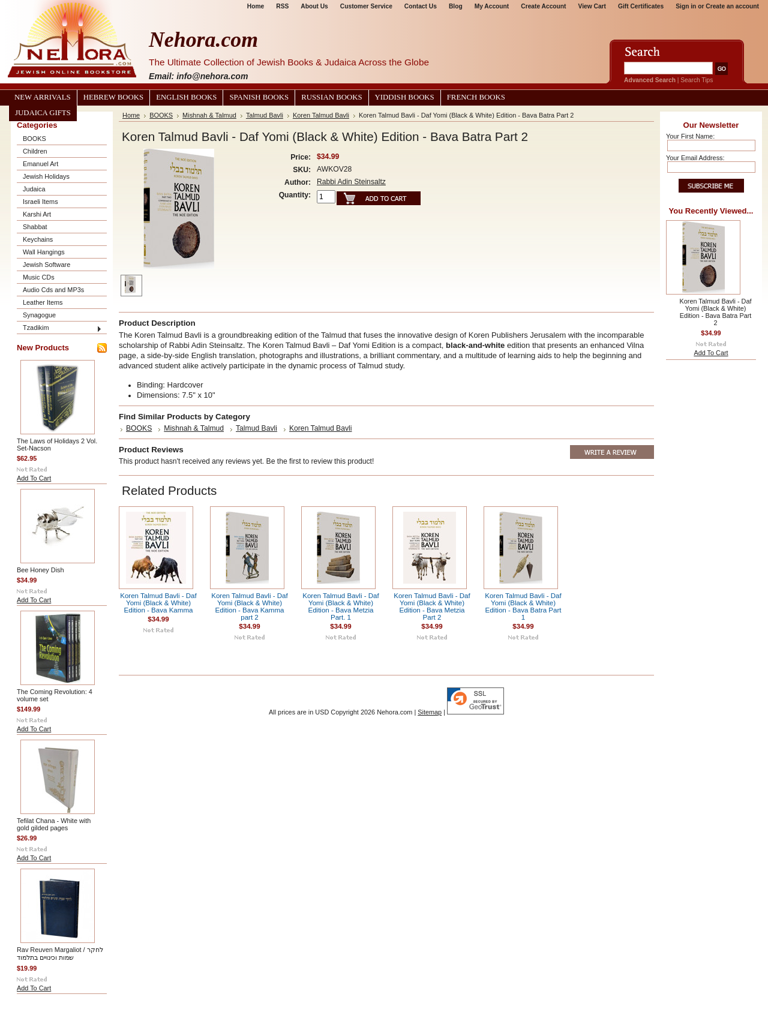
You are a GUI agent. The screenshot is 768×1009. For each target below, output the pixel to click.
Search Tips (696, 80)
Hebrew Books (113, 97)
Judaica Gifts (43, 113)
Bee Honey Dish (40, 569)
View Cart (592, 6)
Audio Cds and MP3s (53, 289)
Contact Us (420, 6)
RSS (282, 6)
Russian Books (331, 97)
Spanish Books (259, 97)
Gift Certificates (641, 6)
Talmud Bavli (264, 115)
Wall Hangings (44, 252)
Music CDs (39, 277)
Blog (456, 6)
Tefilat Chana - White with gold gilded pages (54, 824)
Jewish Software (46, 264)
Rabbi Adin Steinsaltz (351, 182)
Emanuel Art (40, 163)
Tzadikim (36, 327)
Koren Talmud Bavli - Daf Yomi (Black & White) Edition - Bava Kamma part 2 (249, 606)
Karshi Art (37, 214)
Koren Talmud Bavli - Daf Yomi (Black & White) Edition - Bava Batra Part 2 (715, 312)
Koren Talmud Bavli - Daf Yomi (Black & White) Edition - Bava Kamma (158, 603)
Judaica (34, 189)
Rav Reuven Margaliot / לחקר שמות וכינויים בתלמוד (60, 953)
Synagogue (39, 315)
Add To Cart (34, 478)
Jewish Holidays (46, 176)
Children (35, 151)
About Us (314, 6)
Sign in (686, 6)
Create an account (732, 6)
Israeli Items (40, 201)
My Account (492, 6)
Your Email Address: (695, 157)
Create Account (543, 6)
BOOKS (34, 138)
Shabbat (35, 226)
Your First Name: (690, 136)
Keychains (38, 239)
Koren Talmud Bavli (321, 115)
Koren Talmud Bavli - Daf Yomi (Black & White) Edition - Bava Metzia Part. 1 (340, 606)
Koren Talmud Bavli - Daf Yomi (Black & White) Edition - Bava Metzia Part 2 (432, 606)
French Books (476, 97)
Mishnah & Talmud (209, 115)
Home (255, 6)
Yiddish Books (404, 97)
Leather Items (43, 302)
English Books (186, 97)
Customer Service (366, 6)
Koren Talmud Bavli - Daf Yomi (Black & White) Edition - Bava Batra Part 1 (523, 606)
